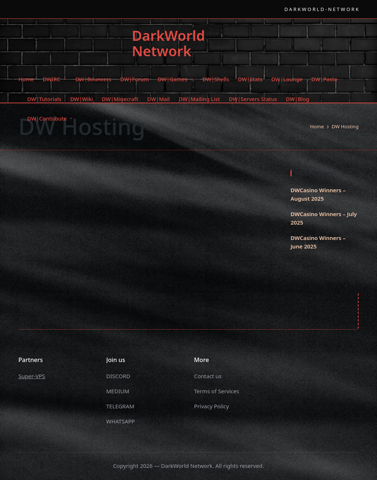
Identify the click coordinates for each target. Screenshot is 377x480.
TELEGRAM (120, 406)
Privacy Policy (211, 406)
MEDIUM (118, 391)
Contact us (208, 376)
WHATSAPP (120, 421)
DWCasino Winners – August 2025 (317, 194)
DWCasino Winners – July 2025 (323, 218)
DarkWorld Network (168, 43)
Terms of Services (216, 391)
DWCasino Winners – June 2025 (317, 242)
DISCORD (118, 376)
